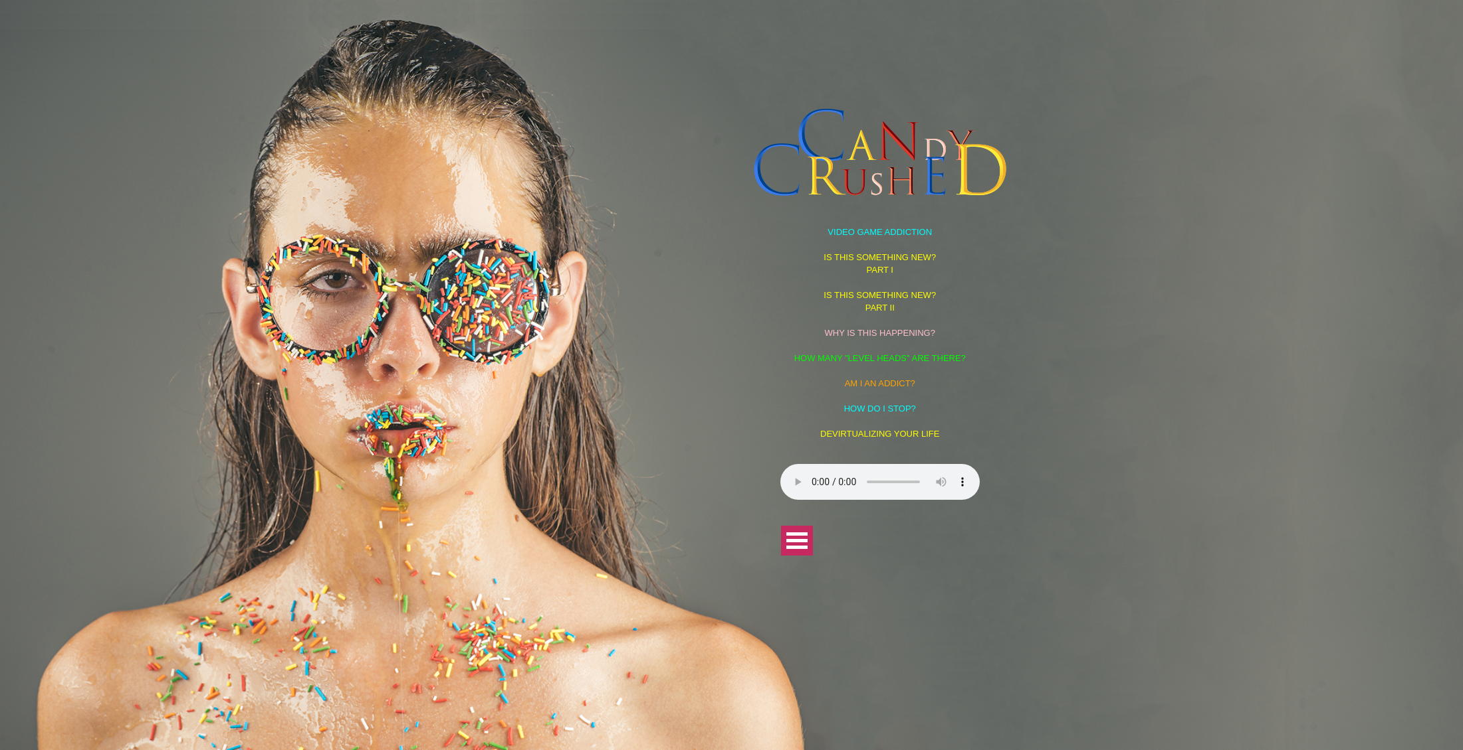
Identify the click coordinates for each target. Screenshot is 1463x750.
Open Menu (797, 541)
